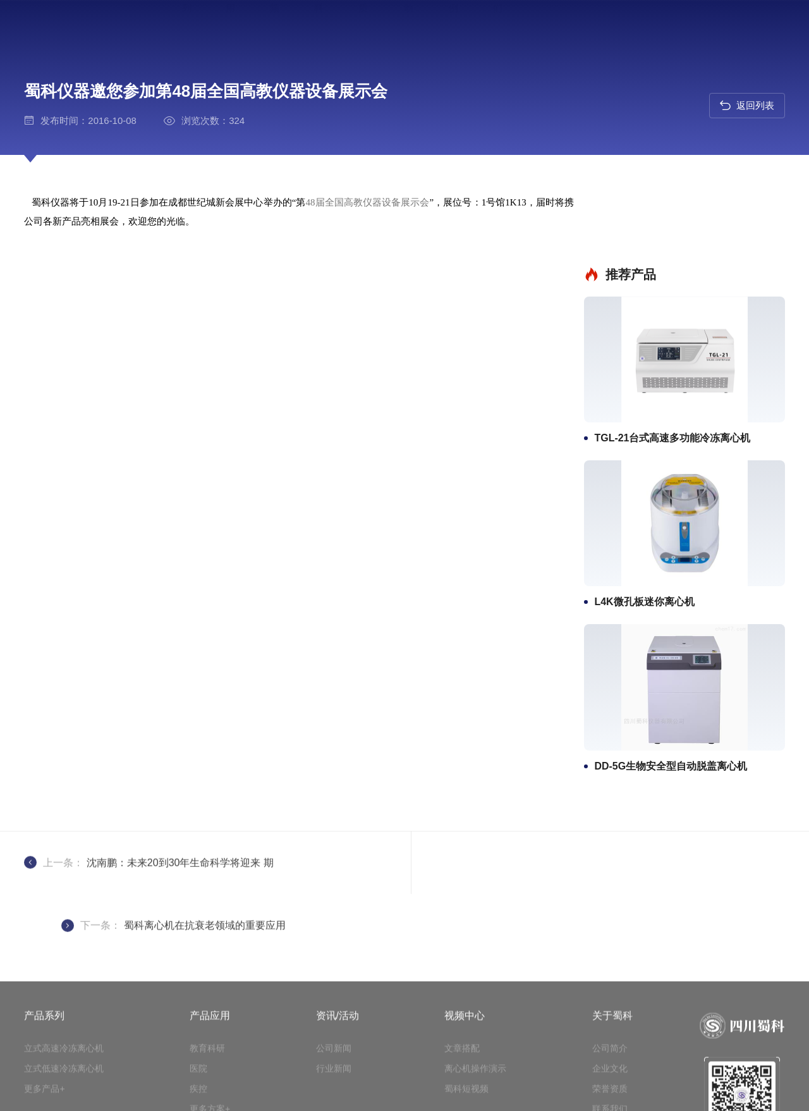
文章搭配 (462, 1065)
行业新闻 (333, 1086)
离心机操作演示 (475, 1086)
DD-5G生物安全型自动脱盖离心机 (687, 696)
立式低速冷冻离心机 (64, 1086)
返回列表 (746, 106)
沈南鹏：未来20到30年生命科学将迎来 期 (180, 816)
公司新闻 (333, 1065)
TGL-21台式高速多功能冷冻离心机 (688, 367)
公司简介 (610, 1065)
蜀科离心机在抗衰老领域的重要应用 (585, 816)
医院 (198, 1086)
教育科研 (207, 1065)
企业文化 (610, 1086)
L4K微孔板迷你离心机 (660, 532)
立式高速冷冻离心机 (64, 1065)
